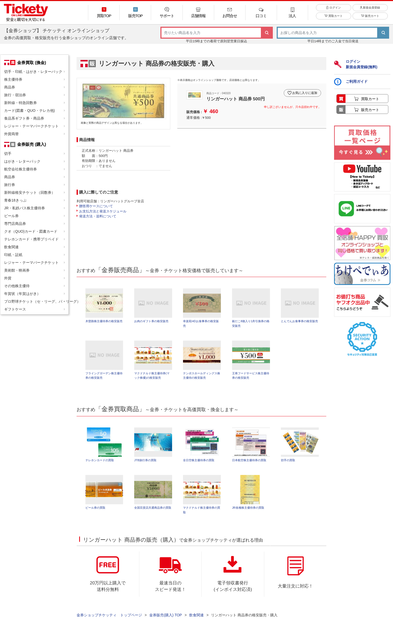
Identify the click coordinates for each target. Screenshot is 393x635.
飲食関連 (11, 247)
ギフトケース (15, 309)
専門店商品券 (15, 224)
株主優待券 (13, 79)
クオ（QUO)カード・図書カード (30, 231)
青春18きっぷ (15, 200)
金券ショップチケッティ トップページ (109, 617)
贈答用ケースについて (96, 206)
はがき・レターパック (22, 161)
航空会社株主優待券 (20, 169)
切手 (7, 153)
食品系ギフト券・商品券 (24, 118)
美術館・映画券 (17, 270)
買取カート (333, 18)
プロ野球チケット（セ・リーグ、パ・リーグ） (36, 301)
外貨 (7, 278)
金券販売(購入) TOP (165, 617)
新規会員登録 (370, 10)
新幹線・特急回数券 (20, 103)
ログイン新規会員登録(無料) (355, 64)
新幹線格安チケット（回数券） (29, 192)
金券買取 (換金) (31, 62)
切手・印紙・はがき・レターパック (33, 72)
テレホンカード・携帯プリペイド (31, 239)
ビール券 (11, 216)
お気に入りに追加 (303, 92)
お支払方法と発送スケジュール (102, 211)
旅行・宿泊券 (15, 95)
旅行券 (9, 185)
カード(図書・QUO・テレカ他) (29, 110)
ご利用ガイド (351, 81)
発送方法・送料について (97, 216)
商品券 (9, 87)
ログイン (333, 10)
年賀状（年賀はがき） (22, 294)
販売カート (370, 18)
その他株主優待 (17, 286)
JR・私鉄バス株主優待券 (24, 208)
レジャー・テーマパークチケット (31, 126)
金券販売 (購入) (31, 144)
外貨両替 (11, 134)
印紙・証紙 (13, 255)
